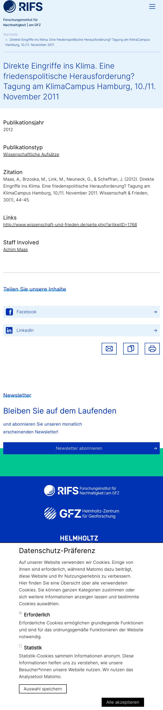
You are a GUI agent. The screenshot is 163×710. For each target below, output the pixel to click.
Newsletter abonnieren (79, 448)
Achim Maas (15, 249)
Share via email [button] (109, 348)
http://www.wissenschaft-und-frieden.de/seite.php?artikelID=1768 (70, 224)
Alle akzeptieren (122, 702)
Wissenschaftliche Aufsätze (31, 154)
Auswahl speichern (43, 688)
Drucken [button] (152, 348)
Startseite (10, 34)
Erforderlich (37, 614)
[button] (130, 348)
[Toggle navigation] (152, 6)
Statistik (33, 647)
